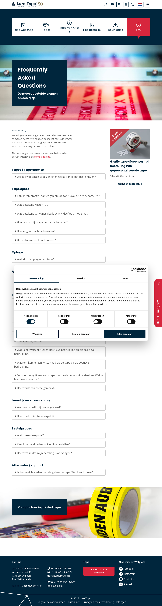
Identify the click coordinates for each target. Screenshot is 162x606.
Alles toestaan (124, 334)
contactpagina (42, 156)
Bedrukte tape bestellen (99, 571)
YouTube (129, 579)
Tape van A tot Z (69, 30)
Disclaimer (74, 602)
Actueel (128, 584)
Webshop (16, 130)
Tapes (46, 30)
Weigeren (37, 334)
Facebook (129, 568)
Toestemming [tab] (36, 278)
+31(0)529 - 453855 (61, 568)
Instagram (129, 574)
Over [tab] (125, 278)
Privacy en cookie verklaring (98, 602)
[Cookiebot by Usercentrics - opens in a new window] (133, 270)
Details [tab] (81, 278)
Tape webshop (23, 30)
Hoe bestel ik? (92, 30)
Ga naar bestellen (129, 184)
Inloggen (121, 602)
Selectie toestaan (81, 334)
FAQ (138, 30)
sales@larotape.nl (60, 575)
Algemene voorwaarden (51, 602)
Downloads (115, 30)
